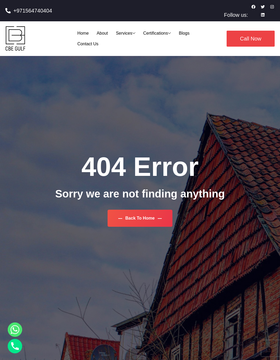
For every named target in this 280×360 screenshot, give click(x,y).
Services (125, 33)
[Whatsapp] (15, 329)
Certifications (157, 33)
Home (83, 33)
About (102, 33)
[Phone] (15, 346)
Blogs (184, 33)
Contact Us (87, 44)
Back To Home (140, 218)
